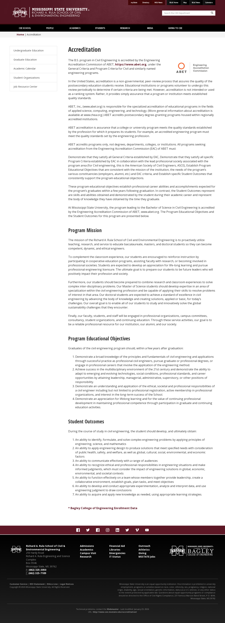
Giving (142, 553)
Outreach (144, 546)
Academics (86, 549)
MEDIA (150, 28)
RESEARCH (125, 28)
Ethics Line (52, 584)
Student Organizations (27, 77)
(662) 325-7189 (37, 573)
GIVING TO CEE (175, 28)
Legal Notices (67, 584)
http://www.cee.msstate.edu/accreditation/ (115, 612)
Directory (145, 2)
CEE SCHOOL (25, 28)
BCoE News (196, 2)
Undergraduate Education (29, 50)
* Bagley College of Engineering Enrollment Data (102, 508)
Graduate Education (25, 59)
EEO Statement (37, 584)
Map (185, 2)
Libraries (114, 549)
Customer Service (18, 584)
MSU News (158, 2)
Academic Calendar (25, 68)
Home (20, 34)
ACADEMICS (74, 28)
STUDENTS (100, 28)
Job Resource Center (25, 86)
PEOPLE (49, 28)
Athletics (144, 549)
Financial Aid (117, 546)
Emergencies (117, 553)
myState (134, 2)
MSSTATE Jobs (147, 556)
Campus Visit (88, 553)
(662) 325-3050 (37, 569)
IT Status (115, 556)
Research (85, 556)
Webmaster (113, 609)
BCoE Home (173, 2)
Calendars (209, 2)
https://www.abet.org (130, 64)
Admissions (87, 546)
